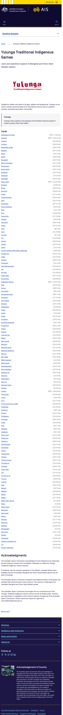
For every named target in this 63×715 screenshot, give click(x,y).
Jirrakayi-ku (5, 254)
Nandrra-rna (5, 372)
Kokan (3, 313)
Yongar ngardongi (7, 548)
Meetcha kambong (7, 351)
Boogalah (4, 160)
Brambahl (4, 179)
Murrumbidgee (6, 369)
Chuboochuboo (6, 197)
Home (3, 44)
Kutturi (3, 329)
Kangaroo (4, 297)
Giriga (3, 225)
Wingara (4, 519)
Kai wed (4, 272)
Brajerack (4, 175)
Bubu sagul (5, 182)
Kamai (3, 288)
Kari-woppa (5, 301)
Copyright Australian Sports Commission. (15, 710)
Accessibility (41, 714)
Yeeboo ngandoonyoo (8, 541)
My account (50, 2)
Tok (2, 472)
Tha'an (3, 451)
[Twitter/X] (5, 654)
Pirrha (3, 397)
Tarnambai (4, 447)
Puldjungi (4, 410)
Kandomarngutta (7, 294)
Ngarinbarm (5, 379)
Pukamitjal (4, 407)
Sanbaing (4, 432)
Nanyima (4, 376)
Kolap (3, 316)
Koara (3, 310)
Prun (2, 401)
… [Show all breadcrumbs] (9, 44)
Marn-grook (5, 341)
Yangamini (4, 538)
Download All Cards (8, 135)
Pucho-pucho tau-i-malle (9, 404)
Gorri (3, 232)
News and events (30, 636)
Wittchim (4, 526)
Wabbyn (4, 491)
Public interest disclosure (9, 714)
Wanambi (4, 510)
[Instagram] (11, 654)
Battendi (4, 150)
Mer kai (3, 354)
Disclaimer (34, 710)
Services (30, 625)
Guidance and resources (30, 631)
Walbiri (3, 497)
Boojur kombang (6, 163)
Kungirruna (5, 326)
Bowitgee (4, 172)
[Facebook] (2, 654)
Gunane (4, 235)
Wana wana (5, 507)
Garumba (4, 222)
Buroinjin (4, 191)
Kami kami (4, 291)
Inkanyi (3, 241)
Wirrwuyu (4, 522)
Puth (2, 426)
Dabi (2, 200)
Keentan (4, 304)
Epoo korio (5, 216)
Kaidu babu (5, 276)
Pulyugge (4, 419)
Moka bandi (5, 363)
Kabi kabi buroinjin (7, 266)
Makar (3, 338)
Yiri (2, 544)
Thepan (3, 457)
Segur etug (5, 435)
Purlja (3, 422)
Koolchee (4, 319)
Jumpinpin (4, 263)
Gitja (2, 229)
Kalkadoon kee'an (7, 282)
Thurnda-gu (5, 463)
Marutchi (4, 344)
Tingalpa (4, 466)
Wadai (3, 494)
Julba (3, 257)
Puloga (3, 413)
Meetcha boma (6, 347)
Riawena (4, 429)
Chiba (3, 194)
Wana (3, 504)
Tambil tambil (5, 444)
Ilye (2, 238)
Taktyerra (4, 441)
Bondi (3, 157)
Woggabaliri (5, 529)
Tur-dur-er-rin (5, 476)
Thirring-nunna (6, 460)
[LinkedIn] (15, 654)
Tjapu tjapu (5, 469)
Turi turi (3, 479)
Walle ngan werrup (7, 501)
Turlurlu (3, 482)
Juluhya (3, 260)
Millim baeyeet (6, 360)
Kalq (2, 285)
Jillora (3, 247)
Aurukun (4, 144)
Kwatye (3, 332)
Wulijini (3, 535)
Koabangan (5, 307)
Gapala (3, 219)
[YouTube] (8, 654)
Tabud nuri (4, 438)
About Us (30, 642)
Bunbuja (4, 185)
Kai (2, 269)
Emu (2, 213)
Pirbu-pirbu (5, 394)
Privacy (42, 710)
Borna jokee (5, 169)
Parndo (3, 391)
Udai (2, 485)
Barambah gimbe (7, 147)
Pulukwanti (5, 416)
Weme (3, 516)
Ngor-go (4, 382)
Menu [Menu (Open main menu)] (4, 23)
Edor (2, 210)
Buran (3, 188)
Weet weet (4, 513)
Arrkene (4, 141)
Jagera (3, 244)
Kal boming (5, 279)
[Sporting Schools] (30, 33)
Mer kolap (4, 357)
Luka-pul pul (5, 335)
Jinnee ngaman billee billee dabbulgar (14, 250)
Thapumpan (5, 454)
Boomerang (5, 166)
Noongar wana (6, 385)
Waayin (3, 488)
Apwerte (4, 138)
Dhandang (4, 204)
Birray (3, 154)
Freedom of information (28, 714)
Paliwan (4, 388)
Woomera (4, 532)
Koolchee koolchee (7, 322)
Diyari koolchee (6, 207)
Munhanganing (6, 366)
